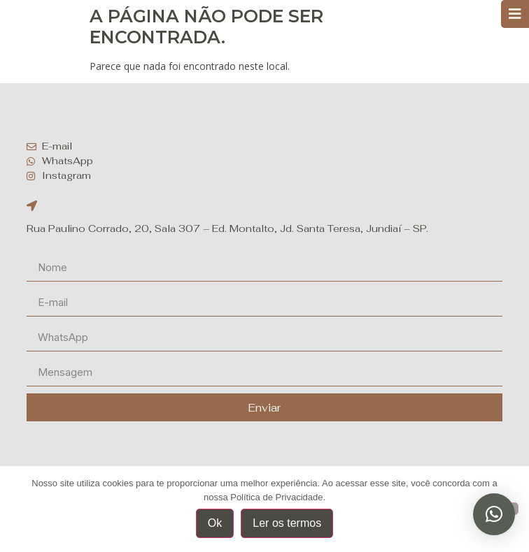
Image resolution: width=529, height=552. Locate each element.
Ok (215, 523)
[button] (494, 514)
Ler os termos (287, 523)
